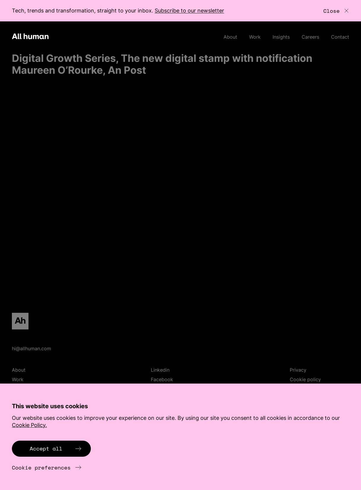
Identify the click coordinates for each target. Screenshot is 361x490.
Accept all (55, 448)
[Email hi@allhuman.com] (180, 348)
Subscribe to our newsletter (189, 10)
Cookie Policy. (29, 425)
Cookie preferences (46, 467)
